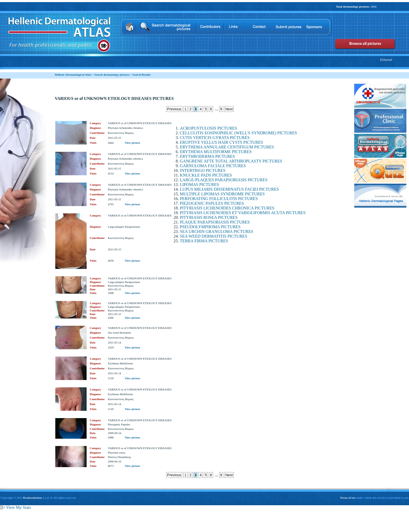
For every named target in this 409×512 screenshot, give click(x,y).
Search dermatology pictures (112, 74)
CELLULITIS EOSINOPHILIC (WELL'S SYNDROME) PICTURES (238, 133)
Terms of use (348, 497)
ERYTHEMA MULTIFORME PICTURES (216, 151)
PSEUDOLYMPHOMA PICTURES (210, 227)
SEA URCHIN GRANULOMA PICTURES (216, 231)
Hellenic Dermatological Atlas (73, 74)
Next (229, 109)
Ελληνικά (386, 60)
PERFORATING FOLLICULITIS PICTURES (219, 198)
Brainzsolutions (32, 497)
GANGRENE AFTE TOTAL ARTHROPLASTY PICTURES (231, 161)
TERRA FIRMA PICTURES (204, 241)
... (216, 109)
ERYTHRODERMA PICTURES (207, 156)
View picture (132, 142)
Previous (174, 109)
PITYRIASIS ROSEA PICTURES (209, 217)
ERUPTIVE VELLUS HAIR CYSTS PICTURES (221, 142)
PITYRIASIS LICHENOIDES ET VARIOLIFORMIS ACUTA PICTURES (243, 212)
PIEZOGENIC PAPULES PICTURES (212, 203)
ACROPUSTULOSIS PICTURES (208, 128)
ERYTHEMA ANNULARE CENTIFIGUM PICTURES (227, 147)
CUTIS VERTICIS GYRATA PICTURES (215, 137)
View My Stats (18, 507)
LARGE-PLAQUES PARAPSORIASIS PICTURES (223, 180)
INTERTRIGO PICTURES (203, 170)
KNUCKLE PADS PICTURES (206, 175)
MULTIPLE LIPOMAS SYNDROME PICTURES (222, 194)
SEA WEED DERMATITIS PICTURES (213, 236)
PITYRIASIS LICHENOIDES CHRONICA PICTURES (227, 208)
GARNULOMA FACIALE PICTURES (213, 166)
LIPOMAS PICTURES (199, 184)
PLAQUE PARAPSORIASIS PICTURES (215, 222)
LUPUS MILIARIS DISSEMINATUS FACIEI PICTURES (229, 189)
